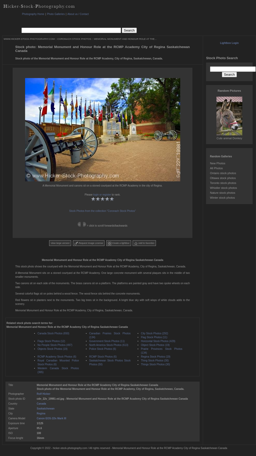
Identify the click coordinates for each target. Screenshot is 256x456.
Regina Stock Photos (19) (155, 356)
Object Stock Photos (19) (155, 345)
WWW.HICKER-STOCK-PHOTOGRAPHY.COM (29, 39)
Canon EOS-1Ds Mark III (51, 418)
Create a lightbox (119, 243)
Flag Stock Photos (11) (154, 337)
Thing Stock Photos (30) (155, 360)
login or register (102, 194)
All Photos (216, 168)
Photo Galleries (56, 14)
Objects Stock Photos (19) (52, 348)
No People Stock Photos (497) (54, 345)
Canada (41, 403)
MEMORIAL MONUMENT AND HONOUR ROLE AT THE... (125, 39)
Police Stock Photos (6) (102, 348)
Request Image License (88, 243)
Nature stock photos (222, 192)
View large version (60, 243)
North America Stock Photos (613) (108, 345)
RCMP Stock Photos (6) (103, 356)
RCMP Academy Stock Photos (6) (56, 356)
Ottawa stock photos (223, 178)
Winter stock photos (222, 197)
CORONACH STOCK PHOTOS (74, 39)
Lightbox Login (229, 43)
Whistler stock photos (223, 187)
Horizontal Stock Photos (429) (158, 341)
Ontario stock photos (223, 173)
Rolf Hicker (43, 393)
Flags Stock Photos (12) (51, 341)
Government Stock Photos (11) (107, 341)
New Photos (217, 163)
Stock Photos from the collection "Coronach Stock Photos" (102, 211)
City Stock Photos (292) (154, 333)
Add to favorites (144, 243)
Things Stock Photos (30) (155, 364)
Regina (41, 413)
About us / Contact (78, 14)
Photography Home (33, 14)
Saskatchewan (46, 408)
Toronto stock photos (223, 182)
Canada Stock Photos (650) (53, 333)
